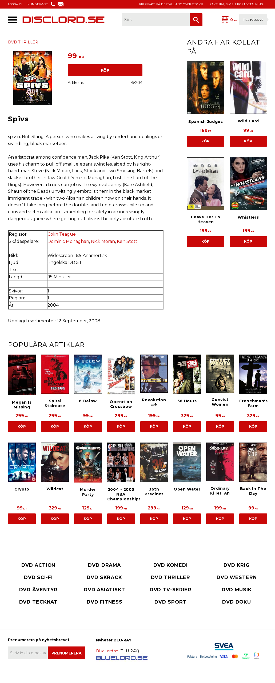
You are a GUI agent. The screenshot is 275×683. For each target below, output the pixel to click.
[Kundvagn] (242, 19)
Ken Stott (127, 241)
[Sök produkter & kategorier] (156, 19)
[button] (12, 20)
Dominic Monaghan (68, 241)
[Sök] (196, 19)
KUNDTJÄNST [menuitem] (37, 4)
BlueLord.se (107, 651)
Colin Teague (61, 234)
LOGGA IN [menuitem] (15, 4)
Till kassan (253, 20)
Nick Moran (103, 241)
